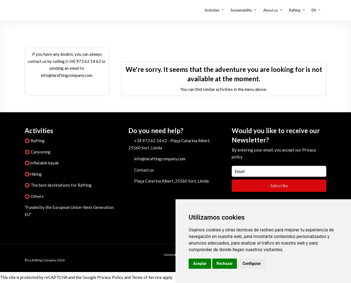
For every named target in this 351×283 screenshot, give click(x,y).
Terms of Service (147, 277)
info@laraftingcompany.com (159, 158)
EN (314, 10)
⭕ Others (34, 196)
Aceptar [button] (200, 263)
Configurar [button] (251, 263)
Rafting (294, 10)
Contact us (144, 169)
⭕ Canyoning (37, 151)
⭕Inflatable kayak (42, 162)
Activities (212, 10)
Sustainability (241, 10)
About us (270, 10)
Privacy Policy (110, 277)
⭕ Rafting (35, 140)
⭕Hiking (33, 174)
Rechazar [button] (225, 263)
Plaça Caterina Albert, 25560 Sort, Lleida (171, 180)
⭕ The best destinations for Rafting (58, 185)
